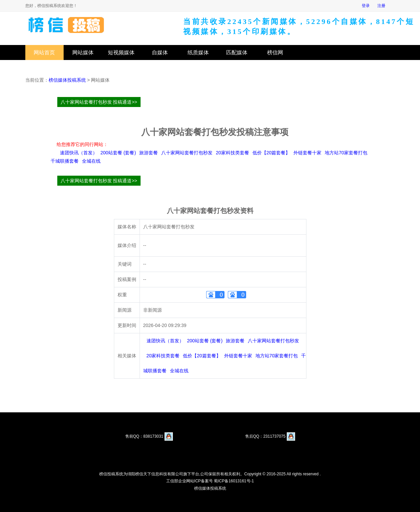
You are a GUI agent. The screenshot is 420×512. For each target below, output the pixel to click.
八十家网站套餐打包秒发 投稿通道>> (99, 102)
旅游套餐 (148, 152)
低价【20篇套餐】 (271, 152)
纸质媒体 (198, 52)
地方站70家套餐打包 (346, 152)
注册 (381, 5)
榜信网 (275, 52)
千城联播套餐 (65, 161)
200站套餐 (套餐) (118, 152)
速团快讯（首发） (78, 152)
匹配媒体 (236, 52)
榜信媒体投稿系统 (67, 80)
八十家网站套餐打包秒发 (186, 152)
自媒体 (160, 52)
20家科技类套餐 (232, 152)
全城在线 (91, 161)
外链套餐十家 (307, 152)
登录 (366, 5)
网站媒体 (83, 52)
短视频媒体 (121, 52)
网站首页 (44, 52)
